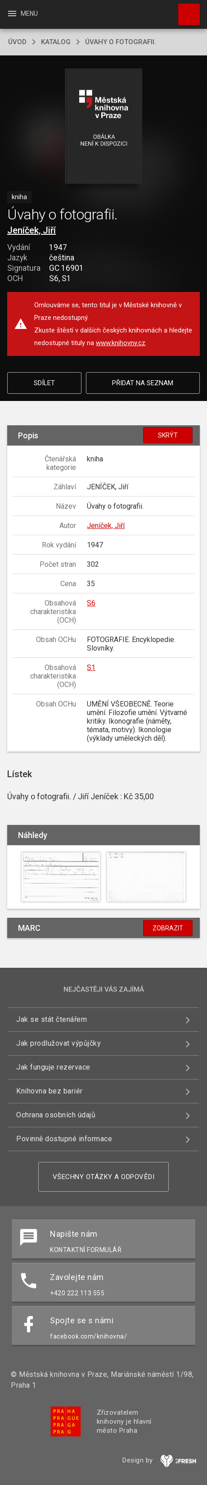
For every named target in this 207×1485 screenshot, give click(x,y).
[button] (104, 127)
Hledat (185, 10)
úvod (17, 42)
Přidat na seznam (142, 383)
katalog (56, 42)
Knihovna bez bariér (49, 1091)
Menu (22, 13)
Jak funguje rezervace (53, 1067)
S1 (91, 667)
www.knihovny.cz (120, 343)
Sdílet (44, 383)
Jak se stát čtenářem (51, 1019)
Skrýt (168, 435)
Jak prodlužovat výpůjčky (58, 1043)
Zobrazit (168, 928)
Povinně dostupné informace (64, 1138)
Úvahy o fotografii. (120, 42)
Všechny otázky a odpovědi (104, 1177)
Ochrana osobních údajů (55, 1115)
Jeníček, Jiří (31, 230)
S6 (91, 603)
